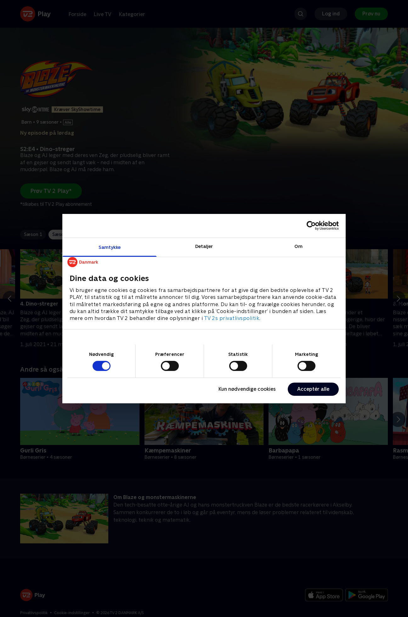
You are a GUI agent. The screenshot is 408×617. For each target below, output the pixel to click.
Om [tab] (298, 246)
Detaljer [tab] (204, 246)
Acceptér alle (313, 389)
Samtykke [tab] (110, 247)
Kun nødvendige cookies (247, 389)
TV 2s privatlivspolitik (232, 318)
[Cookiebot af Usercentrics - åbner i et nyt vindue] (311, 225)
